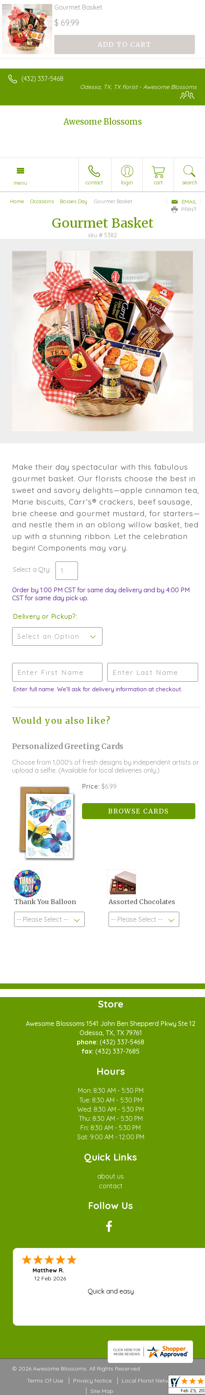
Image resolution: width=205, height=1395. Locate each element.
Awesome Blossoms (103, 122)
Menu (20, 183)
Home (17, 201)
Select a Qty (31, 569)
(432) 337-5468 (42, 79)
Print (184, 209)
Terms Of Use (45, 1380)
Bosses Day (73, 201)
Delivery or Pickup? (44, 616)
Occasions (42, 201)
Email (184, 201)
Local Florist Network (150, 1380)
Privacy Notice (92, 1380)
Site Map (101, 1391)
